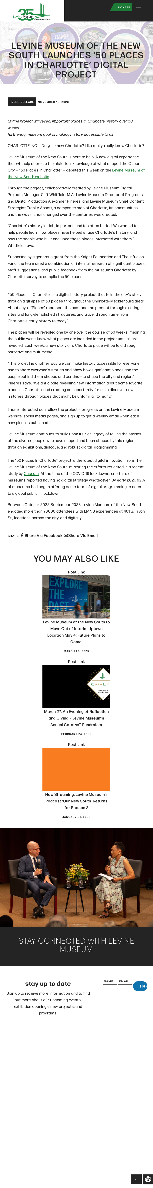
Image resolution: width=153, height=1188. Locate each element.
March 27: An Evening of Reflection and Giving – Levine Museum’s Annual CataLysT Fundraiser (76, 721)
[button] (148, 1179)
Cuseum (31, 476)
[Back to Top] (136, 1179)
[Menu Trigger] (138, 7)
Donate (120, 7)
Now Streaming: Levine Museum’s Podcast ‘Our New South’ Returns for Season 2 (76, 804)
